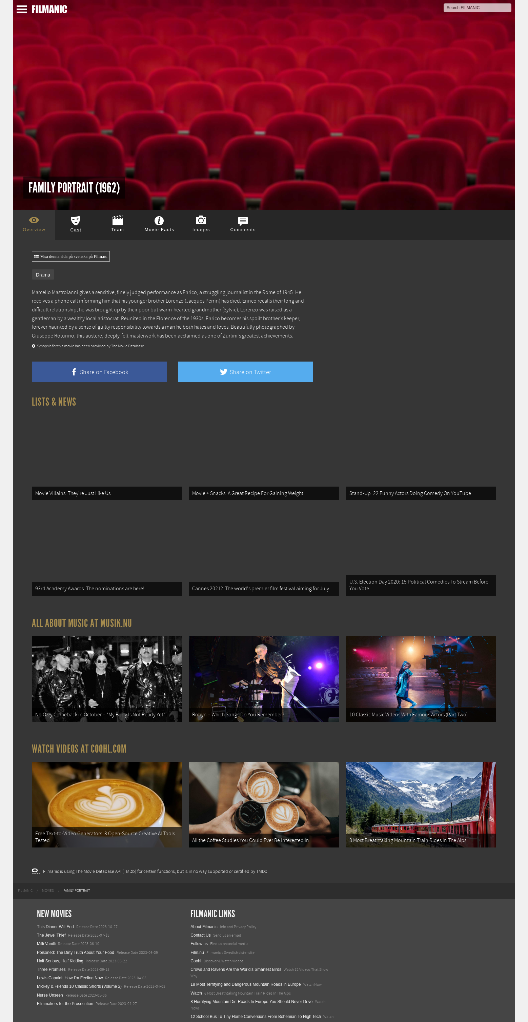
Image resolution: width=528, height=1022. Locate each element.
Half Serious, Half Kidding (60, 939)
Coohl (195, 939)
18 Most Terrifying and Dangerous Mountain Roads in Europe (245, 962)
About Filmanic (203, 905)
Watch (196, 971)
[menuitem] (25, 869)
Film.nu (197, 930)
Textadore (199, 1009)
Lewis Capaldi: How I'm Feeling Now (70, 956)
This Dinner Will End (55, 905)
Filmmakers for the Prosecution (65, 981)
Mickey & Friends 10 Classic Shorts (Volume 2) (79, 964)
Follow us (199, 922)
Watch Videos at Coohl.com (79, 732)
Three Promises (51, 947)
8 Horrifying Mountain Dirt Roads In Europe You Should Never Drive (251, 979)
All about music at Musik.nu (82, 612)
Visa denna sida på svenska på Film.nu (70, 256)
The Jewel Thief (51, 913)
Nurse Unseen (50, 973)
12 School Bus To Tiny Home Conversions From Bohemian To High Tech (255, 995)
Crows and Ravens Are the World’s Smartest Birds (235, 947)
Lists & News (54, 401)
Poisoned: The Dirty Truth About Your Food (75, 930)
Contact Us (200, 913)
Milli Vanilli (46, 922)
